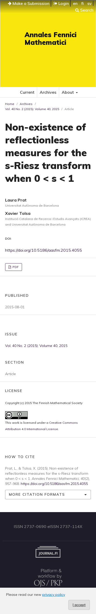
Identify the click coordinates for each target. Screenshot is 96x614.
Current (27, 92)
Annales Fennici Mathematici (51, 38)
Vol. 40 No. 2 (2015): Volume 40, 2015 (32, 109)
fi (82, 3)
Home (9, 104)
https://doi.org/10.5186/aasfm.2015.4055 (43, 250)
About (68, 92)
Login (61, 3)
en (75, 3)
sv (89, 3)
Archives (48, 92)
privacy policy (53, 594)
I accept (79, 604)
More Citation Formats (37, 494)
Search (84, 10)
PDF (15, 267)
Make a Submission (28, 3)
